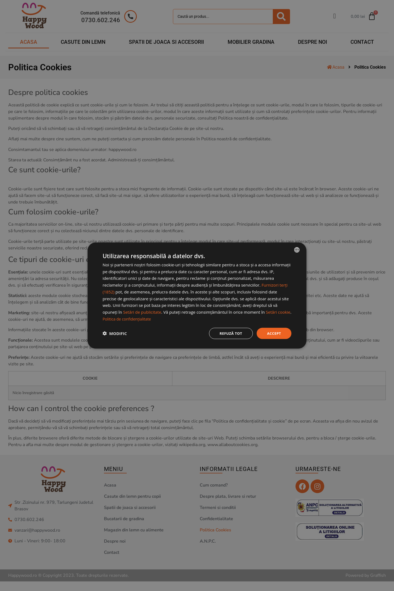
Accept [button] (273, 333)
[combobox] (297, 249)
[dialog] (197, 295)
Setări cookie (278, 311)
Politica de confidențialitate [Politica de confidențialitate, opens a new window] (128, 318)
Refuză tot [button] (229, 333)
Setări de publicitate (142, 311)
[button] (115, 333)
